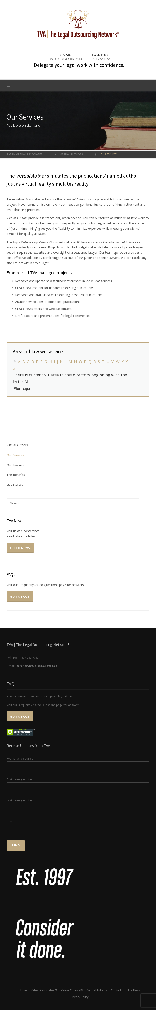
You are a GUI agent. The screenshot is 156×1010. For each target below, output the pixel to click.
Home (23, 990)
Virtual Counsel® (72, 990)
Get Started (15, 484)
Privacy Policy (80, 997)
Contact (116, 990)
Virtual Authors (17, 445)
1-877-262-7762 (100, 59)
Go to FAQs (19, 596)
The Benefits (16, 475)
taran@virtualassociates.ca (65, 59)
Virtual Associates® (44, 990)
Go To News (20, 548)
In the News (133, 990)
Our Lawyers (15, 465)
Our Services (15, 455)
